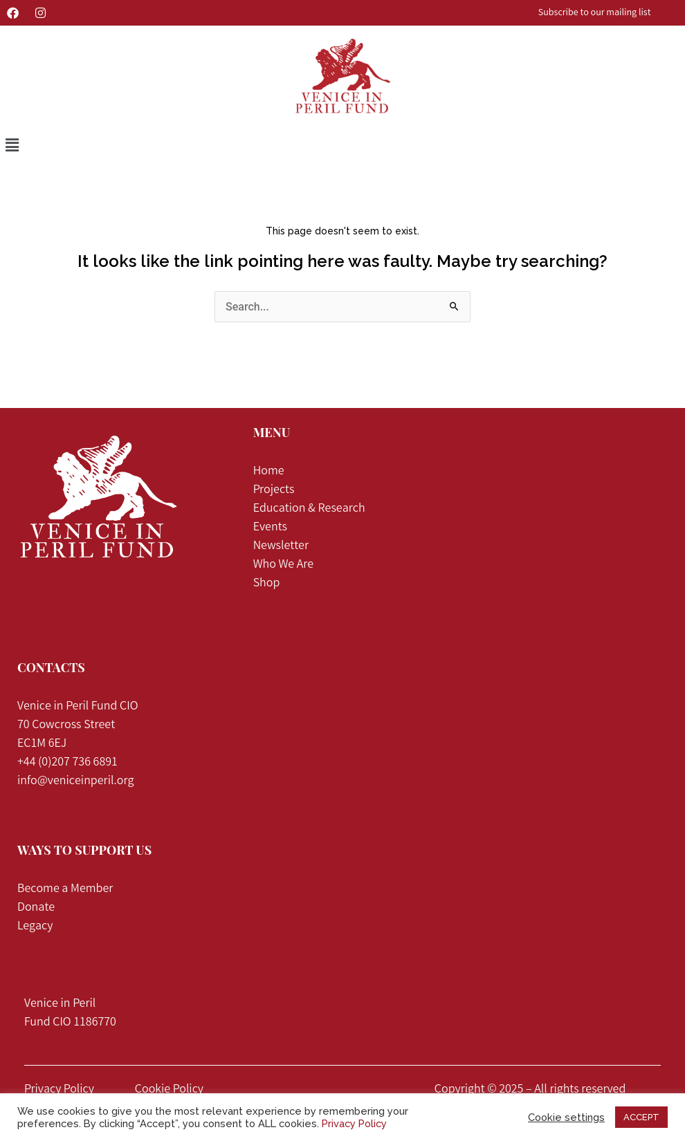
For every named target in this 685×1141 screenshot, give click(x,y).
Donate (36, 908)
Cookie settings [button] (566, 1117)
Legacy (35, 927)
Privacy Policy (59, 1090)
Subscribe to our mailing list (594, 13)
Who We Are (283, 565)
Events (270, 528)
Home (268, 472)
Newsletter (281, 546)
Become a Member (65, 889)
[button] (12, 145)
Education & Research (309, 509)
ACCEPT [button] (641, 1117)
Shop (266, 584)
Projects (275, 490)
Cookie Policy (169, 1090)
